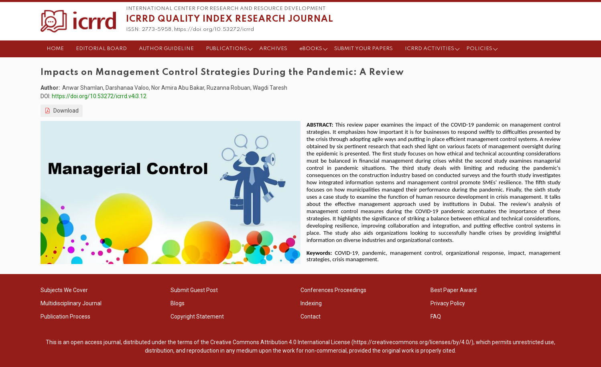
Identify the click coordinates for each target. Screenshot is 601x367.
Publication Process (65, 316)
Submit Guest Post (194, 290)
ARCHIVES (273, 48)
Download (62, 110)
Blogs (178, 303)
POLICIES (479, 48)
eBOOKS (310, 48)
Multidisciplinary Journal (71, 303)
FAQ (435, 316)
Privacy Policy (447, 303)
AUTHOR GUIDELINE (166, 48)
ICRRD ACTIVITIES (429, 48)
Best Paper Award (453, 290)
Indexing (311, 303)
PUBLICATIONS (226, 48)
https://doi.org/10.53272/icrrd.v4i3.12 (99, 96)
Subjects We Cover (64, 290)
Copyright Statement (197, 316)
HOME (55, 48)
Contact (310, 316)
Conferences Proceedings (333, 290)
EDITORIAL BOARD (101, 48)
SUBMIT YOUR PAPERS (363, 48)
